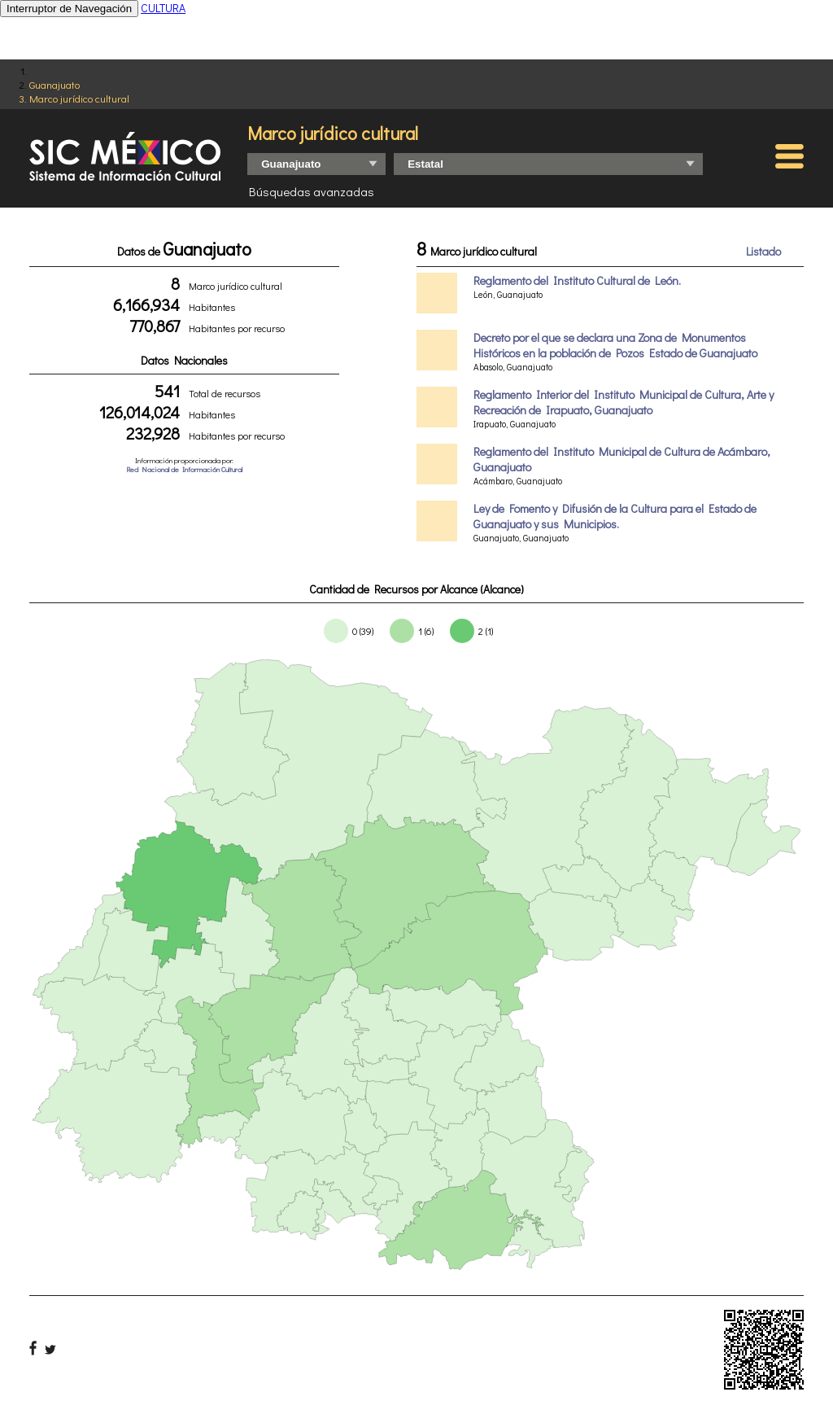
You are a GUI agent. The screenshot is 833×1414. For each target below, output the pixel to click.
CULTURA (163, 7)
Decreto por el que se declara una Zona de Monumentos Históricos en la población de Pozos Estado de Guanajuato (615, 345)
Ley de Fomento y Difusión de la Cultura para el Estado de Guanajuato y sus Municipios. (615, 516)
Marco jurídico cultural (79, 98)
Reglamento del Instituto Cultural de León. (577, 280)
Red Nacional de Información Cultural (184, 469)
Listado (763, 251)
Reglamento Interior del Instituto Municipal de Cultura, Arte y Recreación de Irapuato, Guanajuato (623, 402)
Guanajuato (54, 84)
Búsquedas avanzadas (311, 191)
